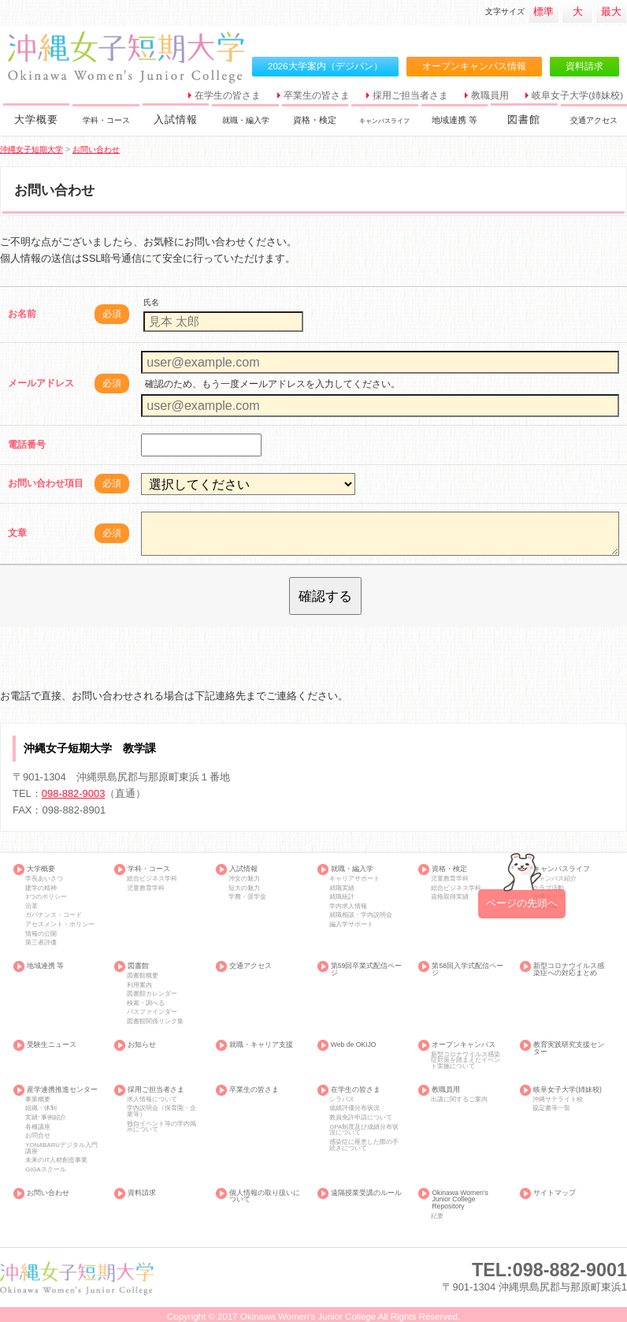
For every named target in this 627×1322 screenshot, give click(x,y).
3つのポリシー (45, 897)
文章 (17, 533)
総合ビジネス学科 (152, 879)
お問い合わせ (48, 1193)
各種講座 (37, 1127)
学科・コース (109, 119)
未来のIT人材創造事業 (56, 1160)
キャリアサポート (354, 879)
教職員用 (490, 95)
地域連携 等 (458, 119)
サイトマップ (554, 1193)
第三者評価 (41, 943)
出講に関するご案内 (459, 1100)
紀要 (437, 1216)
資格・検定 (318, 119)
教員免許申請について (360, 1118)
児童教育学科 (146, 888)
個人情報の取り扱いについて (264, 1196)
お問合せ (37, 1136)
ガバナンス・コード (53, 915)
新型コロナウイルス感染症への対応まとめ (568, 969)
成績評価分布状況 (354, 1108)
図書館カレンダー (152, 994)
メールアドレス (41, 383)
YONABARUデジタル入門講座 (61, 1148)
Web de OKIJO (354, 1044)
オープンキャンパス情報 (474, 66)
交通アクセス (598, 119)
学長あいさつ (44, 879)
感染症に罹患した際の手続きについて (364, 1145)
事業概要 (37, 1100)
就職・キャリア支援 (261, 1044)
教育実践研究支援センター (568, 1048)
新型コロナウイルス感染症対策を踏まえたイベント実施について (465, 1061)
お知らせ (142, 1044)
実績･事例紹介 (45, 1118)
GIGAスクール (45, 1170)
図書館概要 (142, 976)
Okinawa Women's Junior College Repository (460, 1200)
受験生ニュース (51, 1044)
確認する (325, 596)
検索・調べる (146, 1003)
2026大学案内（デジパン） (325, 66)
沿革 (31, 906)
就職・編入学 (249, 119)
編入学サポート (351, 925)
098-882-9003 (74, 793)
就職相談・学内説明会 (360, 915)
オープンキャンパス (463, 1044)
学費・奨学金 (247, 897)
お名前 (22, 313)
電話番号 (27, 444)
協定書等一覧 (551, 1108)
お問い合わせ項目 (45, 483)
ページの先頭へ (522, 903)
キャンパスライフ (388, 119)
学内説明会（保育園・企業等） (161, 1111)
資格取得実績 (450, 897)
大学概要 (36, 119)
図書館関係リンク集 (155, 1021)
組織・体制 (41, 1108)
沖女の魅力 (244, 879)
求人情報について (152, 1100)
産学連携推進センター (62, 1089)
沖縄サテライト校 (557, 1100)
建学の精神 (41, 888)
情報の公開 (41, 934)
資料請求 (584, 66)
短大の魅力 (244, 888)
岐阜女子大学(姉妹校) (577, 95)
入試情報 (176, 119)
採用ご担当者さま (410, 95)
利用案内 (139, 985)
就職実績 (341, 888)
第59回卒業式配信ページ (367, 969)
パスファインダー (152, 1012)
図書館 (524, 119)
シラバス (341, 1100)
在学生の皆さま (228, 95)
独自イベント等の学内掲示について (161, 1127)
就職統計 (341, 897)
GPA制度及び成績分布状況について (364, 1130)
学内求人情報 (348, 906)
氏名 (151, 302)
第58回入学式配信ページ (467, 969)
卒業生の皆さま (317, 95)
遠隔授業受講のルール (366, 1193)
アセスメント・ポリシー (60, 925)
